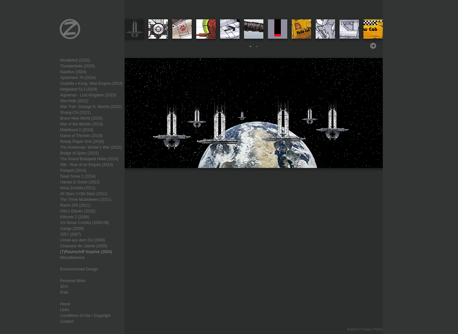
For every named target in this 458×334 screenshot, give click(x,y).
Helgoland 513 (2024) (78, 89)
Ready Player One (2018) (82, 141)
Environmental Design (79, 269)
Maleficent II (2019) (76, 130)
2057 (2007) (70, 234)
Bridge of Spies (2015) (79, 153)
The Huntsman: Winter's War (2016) (91, 147)
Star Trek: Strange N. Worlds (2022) (91, 106)
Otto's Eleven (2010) (77, 211)
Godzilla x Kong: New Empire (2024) (91, 83)
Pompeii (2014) (73, 170)
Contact (66, 321)
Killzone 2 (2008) (74, 217)
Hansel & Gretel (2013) (80, 182)
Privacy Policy (372, 329)
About (65, 304)
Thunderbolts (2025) (77, 66)
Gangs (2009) (72, 228)
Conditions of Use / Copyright (85, 315)
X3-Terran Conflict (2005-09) (84, 223)
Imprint (352, 329)
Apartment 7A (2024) (78, 77)
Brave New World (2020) (81, 118)
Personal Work (72, 281)
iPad (64, 292)
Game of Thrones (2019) (81, 135)
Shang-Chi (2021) (75, 112)
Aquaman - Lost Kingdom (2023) (88, 95)
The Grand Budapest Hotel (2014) (89, 159)
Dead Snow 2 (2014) (78, 176)
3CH (64, 286)
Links (64, 310)
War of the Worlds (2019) (81, 124)
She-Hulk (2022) (74, 101)
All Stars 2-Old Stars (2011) (83, 194)
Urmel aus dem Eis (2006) (82, 240)
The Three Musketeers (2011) (85, 199)
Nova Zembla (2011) (77, 188)
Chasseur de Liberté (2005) (83, 246)
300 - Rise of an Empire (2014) (86, 164)
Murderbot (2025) (75, 60)
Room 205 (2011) (75, 205)
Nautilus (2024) (73, 72)
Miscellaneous (72, 257)
